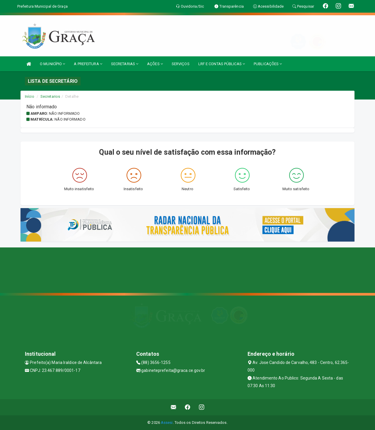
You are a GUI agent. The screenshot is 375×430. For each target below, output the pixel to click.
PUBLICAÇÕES (268, 64)
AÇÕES (155, 64)
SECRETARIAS (124, 64)
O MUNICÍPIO (52, 64)
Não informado (64, 113)
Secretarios (50, 96)
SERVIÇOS (181, 64)
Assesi (167, 422)
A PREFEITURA (88, 64)
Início (29, 96)
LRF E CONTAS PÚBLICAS (221, 64)
